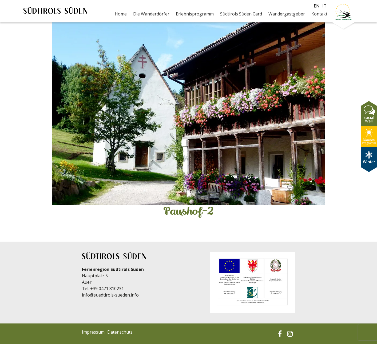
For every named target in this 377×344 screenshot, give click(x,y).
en (317, 6)
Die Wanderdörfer (151, 14)
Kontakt (319, 14)
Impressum (93, 332)
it (324, 6)
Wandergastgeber (286, 14)
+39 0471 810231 (107, 288)
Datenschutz (120, 332)
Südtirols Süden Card (241, 14)
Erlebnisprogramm (195, 14)
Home (121, 14)
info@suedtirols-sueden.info (110, 295)
